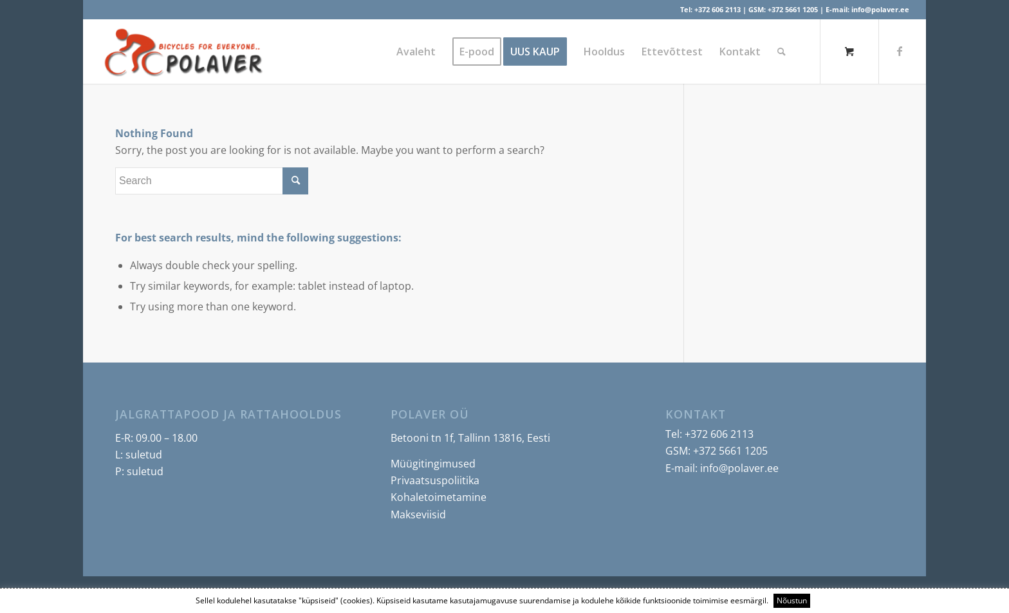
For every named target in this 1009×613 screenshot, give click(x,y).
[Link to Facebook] (899, 51)
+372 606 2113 (717, 9)
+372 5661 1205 (793, 9)
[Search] (781, 51)
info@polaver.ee (880, 9)
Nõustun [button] (792, 600)
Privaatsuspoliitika (435, 480)
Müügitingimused (433, 464)
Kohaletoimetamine (438, 497)
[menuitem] (416, 51)
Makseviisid (418, 514)
